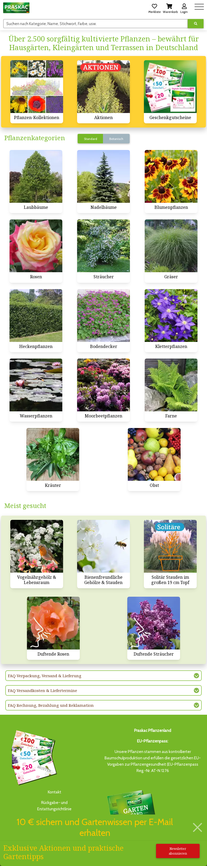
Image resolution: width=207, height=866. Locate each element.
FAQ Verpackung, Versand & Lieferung (44, 675)
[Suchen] (95, 23)
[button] (154, 7)
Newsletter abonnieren (178, 851)
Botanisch (116, 139)
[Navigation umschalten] (199, 6)
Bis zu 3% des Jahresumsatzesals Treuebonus (131, 812)
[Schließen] (197, 827)
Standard (90, 139)
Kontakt (54, 792)
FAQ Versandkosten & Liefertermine (42, 690)
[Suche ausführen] (196, 23)
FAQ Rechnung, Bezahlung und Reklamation (51, 705)
